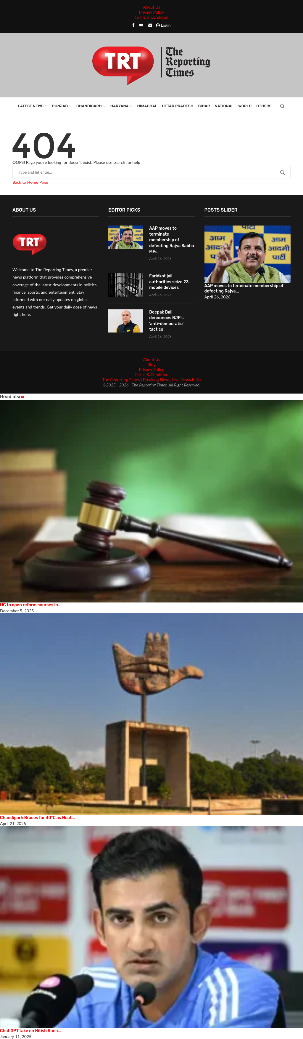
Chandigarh (89, 106)
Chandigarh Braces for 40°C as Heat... (37, 817)
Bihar (204, 106)
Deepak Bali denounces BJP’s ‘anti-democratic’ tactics (166, 321)
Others (263, 106)
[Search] (282, 106)
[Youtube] (141, 25)
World (245, 106)
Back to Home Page (30, 182)
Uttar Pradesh (177, 106)
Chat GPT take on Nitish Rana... (30, 1030)
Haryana (119, 106)
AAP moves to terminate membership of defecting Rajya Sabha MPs (171, 240)
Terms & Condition (151, 17)
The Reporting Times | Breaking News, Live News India (151, 379)
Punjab (60, 106)
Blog (151, 364)
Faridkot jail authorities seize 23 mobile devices (168, 282)
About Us (151, 6)
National (224, 106)
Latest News (30, 106)
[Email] (150, 25)
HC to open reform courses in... (30, 605)
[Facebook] (133, 25)
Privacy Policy (151, 12)
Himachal (147, 106)
